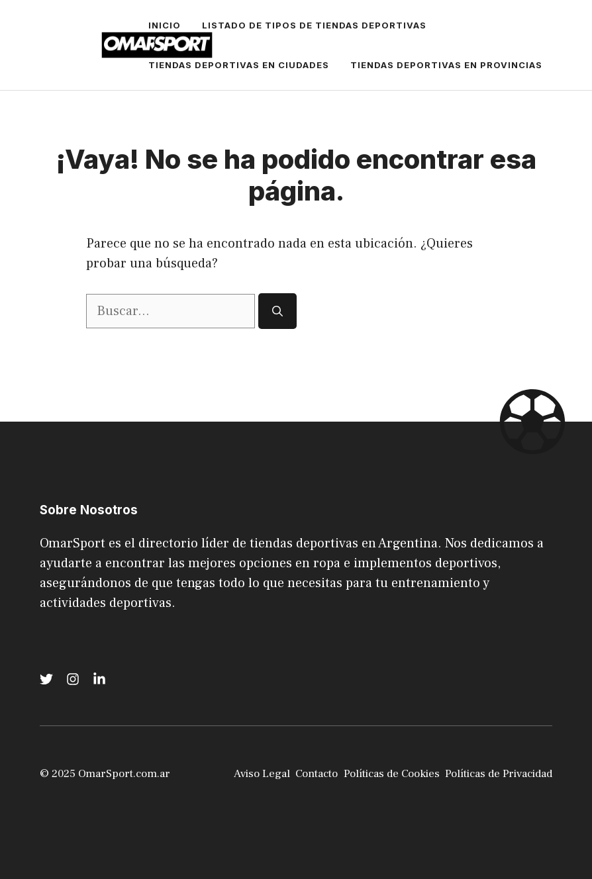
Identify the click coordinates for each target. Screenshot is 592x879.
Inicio (164, 25)
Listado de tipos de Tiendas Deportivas (314, 25)
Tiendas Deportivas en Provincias (446, 65)
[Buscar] (277, 311)
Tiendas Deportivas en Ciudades (238, 65)
